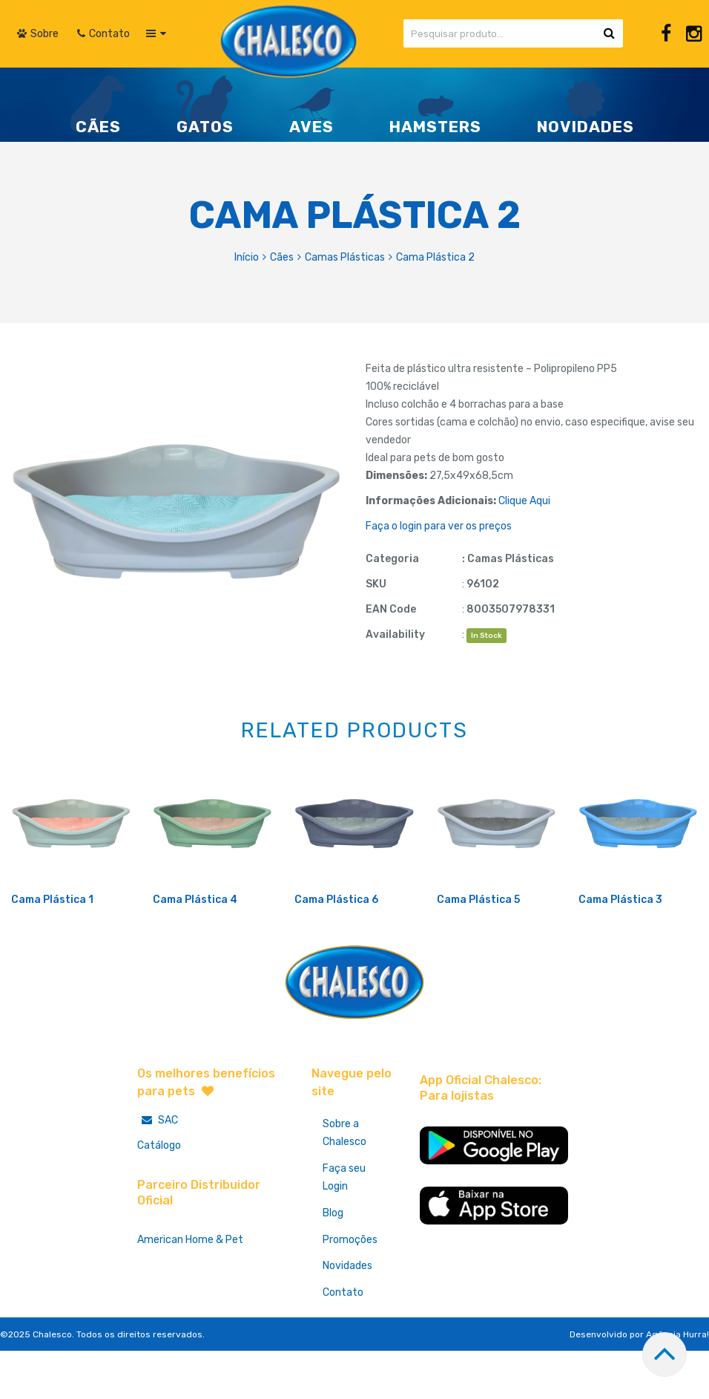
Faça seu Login (344, 1227)
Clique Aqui (524, 501)
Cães (282, 257)
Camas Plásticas (345, 257)
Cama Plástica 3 (620, 948)
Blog (333, 1262)
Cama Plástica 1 (52, 948)
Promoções (350, 1289)
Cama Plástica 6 (336, 948)
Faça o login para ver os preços (439, 526)
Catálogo (159, 1194)
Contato (343, 1343)
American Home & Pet (190, 1288)
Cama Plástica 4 (195, 948)
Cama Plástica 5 (478, 948)
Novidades (347, 1316)
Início (246, 257)
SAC (157, 1169)
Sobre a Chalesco (344, 1182)
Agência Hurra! (677, 1385)
